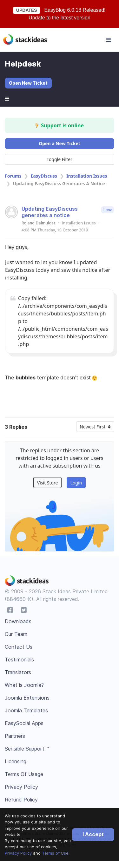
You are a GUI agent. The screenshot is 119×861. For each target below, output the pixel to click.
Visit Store (47, 483)
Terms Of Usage (24, 774)
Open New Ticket (28, 83)
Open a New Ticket (59, 143)
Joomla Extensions (27, 698)
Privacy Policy (18, 853)
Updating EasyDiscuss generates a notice (50, 212)
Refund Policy (21, 799)
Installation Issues (86, 176)
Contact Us (18, 647)
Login (76, 483)
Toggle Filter (59, 159)
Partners (15, 736)
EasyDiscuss (44, 176)
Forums (13, 176)
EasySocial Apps (24, 723)
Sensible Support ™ (27, 748)
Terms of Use (55, 853)
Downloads (18, 621)
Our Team (16, 634)
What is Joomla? (24, 685)
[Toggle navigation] (108, 40)
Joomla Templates (26, 710)
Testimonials (19, 659)
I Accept (93, 834)
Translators (18, 672)
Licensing (15, 761)
